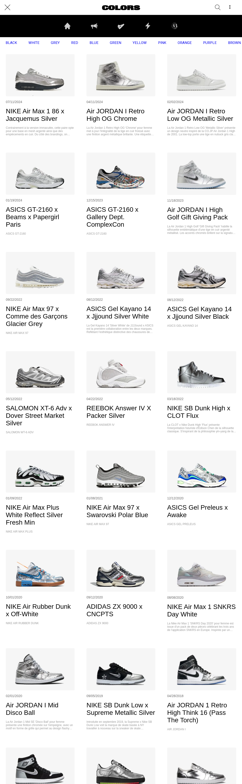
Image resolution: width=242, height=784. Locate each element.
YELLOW (140, 43)
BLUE (94, 43)
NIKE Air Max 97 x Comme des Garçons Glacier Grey (37, 316)
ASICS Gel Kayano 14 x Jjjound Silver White (118, 312)
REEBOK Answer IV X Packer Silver (118, 412)
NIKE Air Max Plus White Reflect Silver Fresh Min (34, 515)
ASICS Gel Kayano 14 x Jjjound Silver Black (199, 312)
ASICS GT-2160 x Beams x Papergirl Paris (32, 217)
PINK (162, 43)
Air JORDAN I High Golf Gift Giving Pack (197, 213)
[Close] (7, 7)
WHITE (33, 43)
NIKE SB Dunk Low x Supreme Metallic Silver (120, 709)
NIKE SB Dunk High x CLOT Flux (198, 412)
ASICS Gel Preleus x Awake (197, 511)
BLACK (11, 43)
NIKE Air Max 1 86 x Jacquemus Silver (35, 114)
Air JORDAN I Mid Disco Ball (32, 709)
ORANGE (185, 43)
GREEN (115, 43)
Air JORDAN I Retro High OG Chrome (115, 114)
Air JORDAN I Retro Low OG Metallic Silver (200, 114)
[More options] (229, 7)
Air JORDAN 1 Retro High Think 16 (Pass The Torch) (197, 713)
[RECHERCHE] (217, 7)
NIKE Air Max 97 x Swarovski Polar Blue (117, 511)
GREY (55, 43)
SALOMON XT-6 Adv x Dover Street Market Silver (39, 416)
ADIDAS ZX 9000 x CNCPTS (114, 610)
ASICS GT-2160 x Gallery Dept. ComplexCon (112, 217)
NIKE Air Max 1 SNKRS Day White (201, 610)
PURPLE (210, 43)
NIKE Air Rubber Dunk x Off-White (38, 610)
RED (74, 43)
